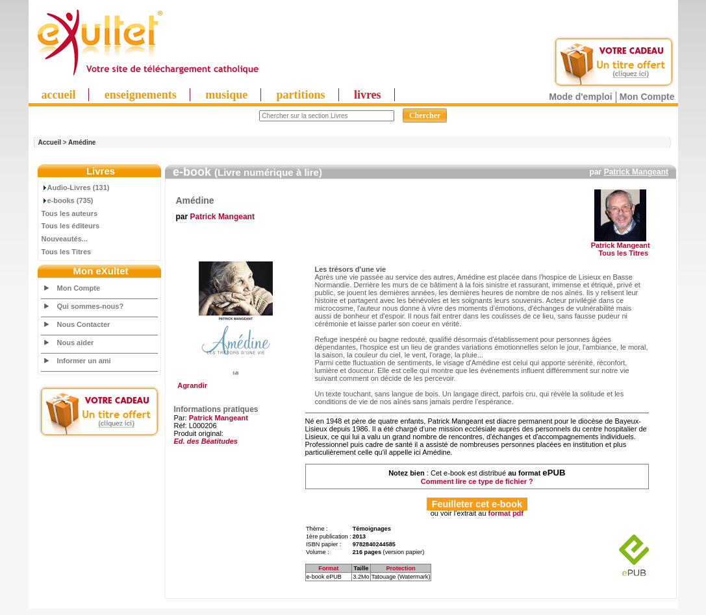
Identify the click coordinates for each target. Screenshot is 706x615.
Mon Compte (647, 96)
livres (367, 94)
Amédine (81, 142)
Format (328, 568)
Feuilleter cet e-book (477, 504)
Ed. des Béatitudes (206, 441)
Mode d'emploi (580, 96)
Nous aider (75, 342)
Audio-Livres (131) (76, 187)
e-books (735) (68, 200)
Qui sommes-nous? (90, 306)
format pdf (505, 513)
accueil (59, 94)
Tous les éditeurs (71, 226)
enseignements (141, 94)
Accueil (50, 142)
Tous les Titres (67, 252)
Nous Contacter (83, 324)
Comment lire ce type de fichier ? (477, 481)
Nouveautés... (65, 239)
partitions (301, 94)
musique (226, 94)
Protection (400, 568)
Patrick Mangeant (636, 171)
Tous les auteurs (70, 213)
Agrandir (234, 382)
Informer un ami (84, 361)
